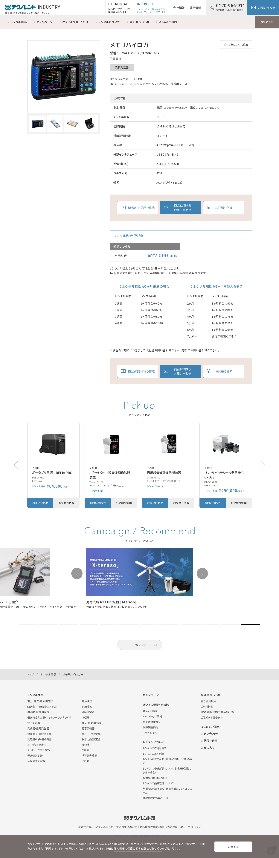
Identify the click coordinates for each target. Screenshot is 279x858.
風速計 (85, 744)
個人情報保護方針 (126, 827)
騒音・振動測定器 (91, 723)
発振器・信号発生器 (38, 728)
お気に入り (267, 22)
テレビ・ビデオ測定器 (38, 750)
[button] (263, 465)
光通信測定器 (35, 755)
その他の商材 (150, 732)
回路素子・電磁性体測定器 (42, 706)
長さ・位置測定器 (91, 739)
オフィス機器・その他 (75, 22)
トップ (30, 674)
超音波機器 (88, 728)
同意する (233, 847)
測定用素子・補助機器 (39, 739)
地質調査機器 (89, 755)
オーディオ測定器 (36, 744)
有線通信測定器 (36, 761)
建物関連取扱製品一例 (156, 798)
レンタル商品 (18, 22)
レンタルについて (109, 22)
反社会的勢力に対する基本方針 (95, 827)
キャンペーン (45, 22)
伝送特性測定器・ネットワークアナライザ (49, 717)
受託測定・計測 (139, 22)
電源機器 (87, 701)
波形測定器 (122, 67)
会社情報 (179, 8)
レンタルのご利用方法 (155, 748)
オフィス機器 (150, 711)
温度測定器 (88, 712)
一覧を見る (139, 645)
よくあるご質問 (168, 22)
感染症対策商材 (152, 722)
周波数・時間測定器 (38, 712)
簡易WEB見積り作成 (141, 207)
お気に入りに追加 (238, 44)
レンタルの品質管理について (158, 783)
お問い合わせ (266, 8)
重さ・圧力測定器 (91, 734)
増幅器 (85, 717)
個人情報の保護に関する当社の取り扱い (162, 827)
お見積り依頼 (223, 207)
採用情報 (195, 8)
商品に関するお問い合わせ (182, 207)
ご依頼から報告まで (212, 717)
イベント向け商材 (152, 716)
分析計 (85, 750)
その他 (85, 761)
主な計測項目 (208, 701)
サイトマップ (194, 827)
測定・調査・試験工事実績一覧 (217, 712)
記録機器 (87, 706)
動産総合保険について (155, 778)
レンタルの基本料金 (153, 753)
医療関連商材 (150, 727)
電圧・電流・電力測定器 (40, 701)
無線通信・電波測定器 (39, 734)
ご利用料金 (207, 706)
